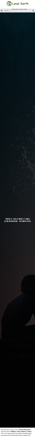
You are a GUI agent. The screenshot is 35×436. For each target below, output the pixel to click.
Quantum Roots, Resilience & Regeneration (21, 12)
